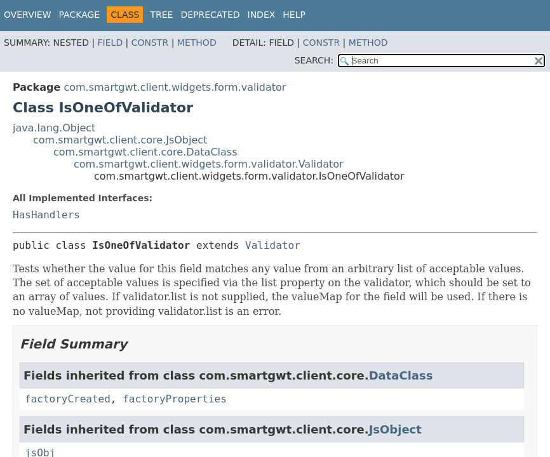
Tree (161, 15)
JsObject (395, 429)
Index (262, 15)
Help (294, 15)
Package (79, 15)
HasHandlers (46, 215)
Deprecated (209, 15)
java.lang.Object (54, 128)
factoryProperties (175, 399)
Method (197, 42)
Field (110, 42)
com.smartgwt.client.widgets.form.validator (175, 87)
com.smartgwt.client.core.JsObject (120, 140)
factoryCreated (68, 399)
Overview (27, 15)
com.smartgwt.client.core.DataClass (145, 152)
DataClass (401, 375)
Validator (272, 245)
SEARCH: (314, 60)
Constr (149, 42)
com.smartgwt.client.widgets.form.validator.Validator (209, 164)
